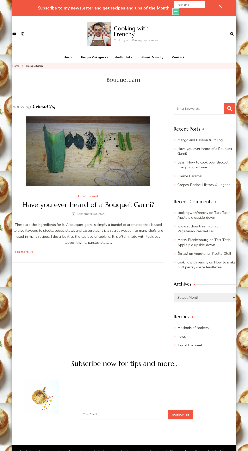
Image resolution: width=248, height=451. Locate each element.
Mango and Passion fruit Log (200, 133)
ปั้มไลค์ (182, 246)
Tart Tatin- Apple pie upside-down (204, 208)
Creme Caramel (189, 169)
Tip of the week (88, 189)
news (181, 329)
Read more (20, 245)
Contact (178, 51)
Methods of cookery (193, 321)
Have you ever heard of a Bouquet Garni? (88, 198)
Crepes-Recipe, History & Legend (204, 178)
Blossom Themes (182, 444)
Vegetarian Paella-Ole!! (195, 224)
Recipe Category (93, 51)
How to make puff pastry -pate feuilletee (206, 258)
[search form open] (232, 27)
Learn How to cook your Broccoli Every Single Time (203, 158)
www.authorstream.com (196, 219)
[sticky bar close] (220, 6)
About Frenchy (152, 51)
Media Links (124, 51)
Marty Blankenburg (192, 233)
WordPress (220, 444)
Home (68, 51)
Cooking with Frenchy (131, 24)
